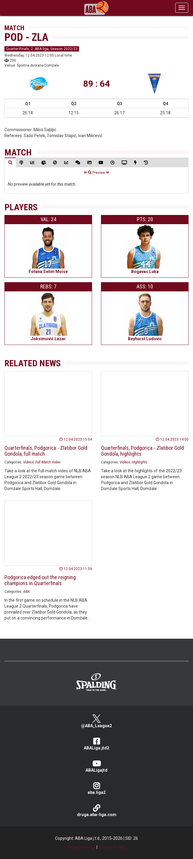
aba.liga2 (96, 788)
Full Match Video (48, 462)
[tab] (10, 162)
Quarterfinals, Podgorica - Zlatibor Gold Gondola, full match (45, 451)
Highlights (139, 462)
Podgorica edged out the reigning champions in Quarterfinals (40, 580)
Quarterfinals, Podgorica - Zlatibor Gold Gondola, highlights (142, 451)
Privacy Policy (81, 847)
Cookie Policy (112, 847)
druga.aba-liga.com (96, 810)
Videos (28, 462)
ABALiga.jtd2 (96, 744)
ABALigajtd (96, 766)
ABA (26, 592)
